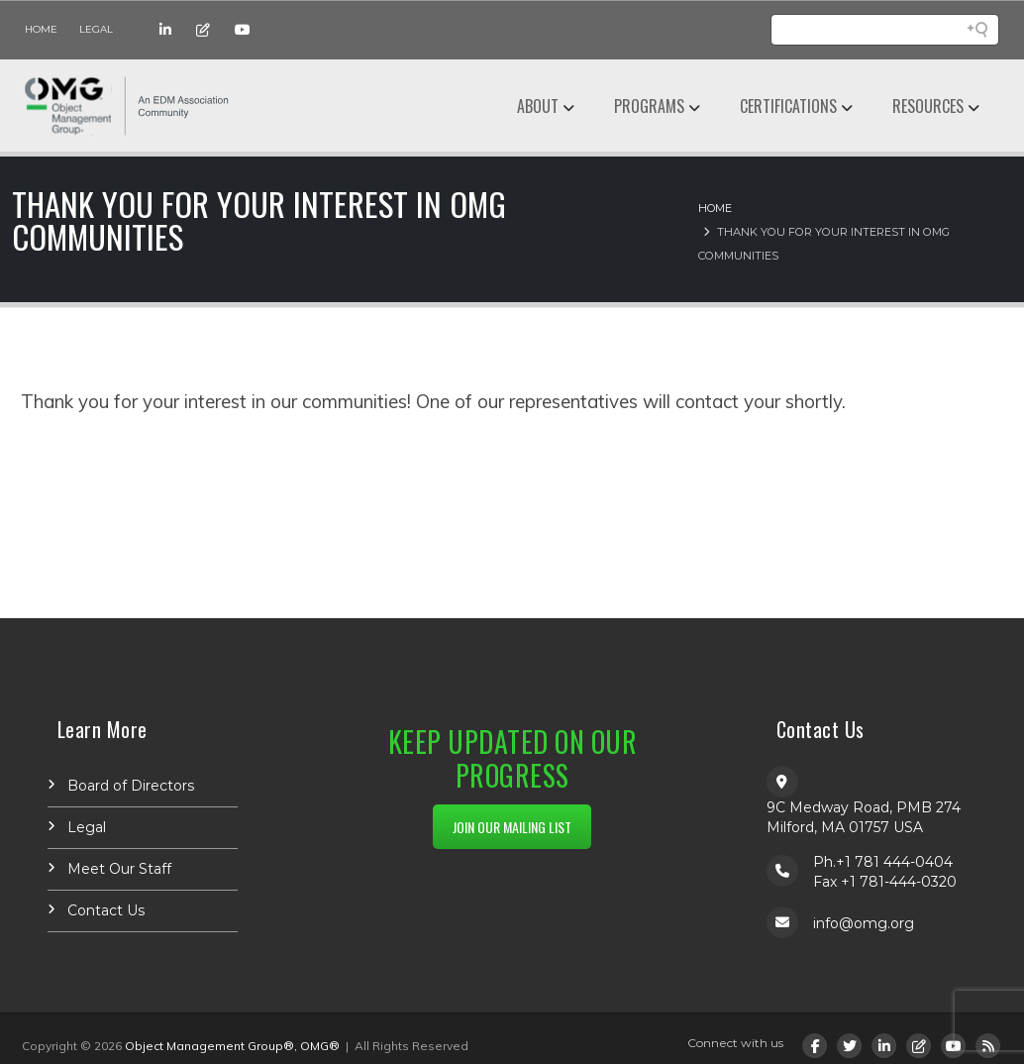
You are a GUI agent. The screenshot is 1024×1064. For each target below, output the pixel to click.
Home (41, 29)
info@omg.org (863, 923)
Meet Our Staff (119, 869)
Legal (96, 29)
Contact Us (106, 910)
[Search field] (884, 30)
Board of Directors (130, 786)
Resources (928, 106)
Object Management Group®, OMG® (232, 1045)
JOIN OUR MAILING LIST (512, 826)
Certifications (788, 106)
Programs (649, 106)
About (538, 106)
